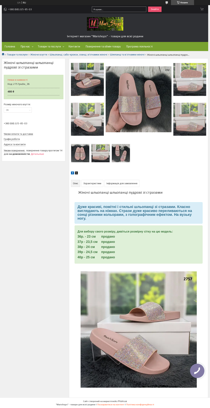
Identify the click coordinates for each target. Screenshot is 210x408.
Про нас (25, 46)
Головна (10, 46)
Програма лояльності (139, 46)
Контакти (74, 46)
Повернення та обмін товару (103, 46)
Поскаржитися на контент (110, 404)
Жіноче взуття (38, 54)
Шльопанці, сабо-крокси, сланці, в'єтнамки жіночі (78, 54)
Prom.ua (122, 401)
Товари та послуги (49, 46)
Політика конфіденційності (140, 404)
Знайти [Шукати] (155, 9)
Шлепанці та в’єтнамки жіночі (127, 54)
